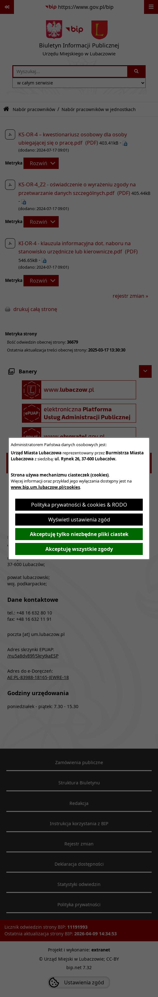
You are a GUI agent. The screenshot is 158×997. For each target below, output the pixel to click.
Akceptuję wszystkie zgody (79, 548)
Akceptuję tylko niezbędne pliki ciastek (79, 534)
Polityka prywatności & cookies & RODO (79, 504)
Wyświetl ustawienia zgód (79, 519)
